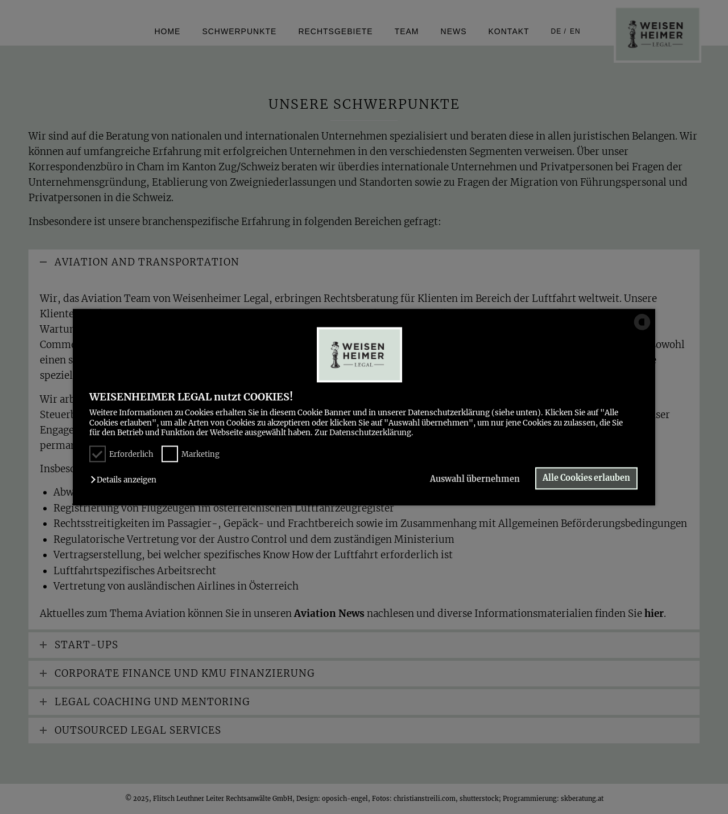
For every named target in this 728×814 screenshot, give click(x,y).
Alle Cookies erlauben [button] (586, 478)
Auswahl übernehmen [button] (474, 480)
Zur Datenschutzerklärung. (364, 432)
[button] (126, 480)
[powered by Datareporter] (642, 329)
